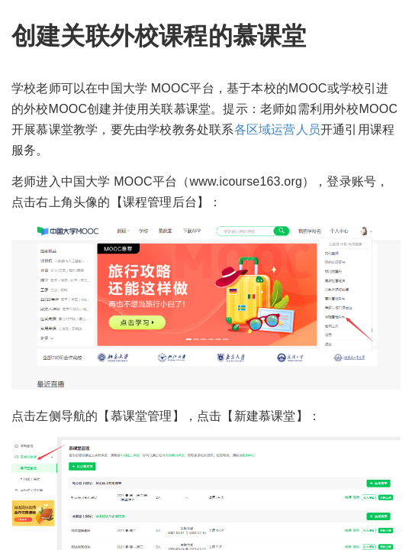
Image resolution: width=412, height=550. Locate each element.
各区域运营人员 (277, 129)
